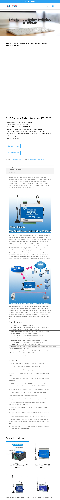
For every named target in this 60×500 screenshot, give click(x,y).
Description (12, 146)
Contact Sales (13, 125)
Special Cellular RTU (21, 43)
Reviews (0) (12, 152)
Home (8, 43)
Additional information (15, 149)
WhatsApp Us (13, 132)
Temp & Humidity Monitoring (35, 139)
